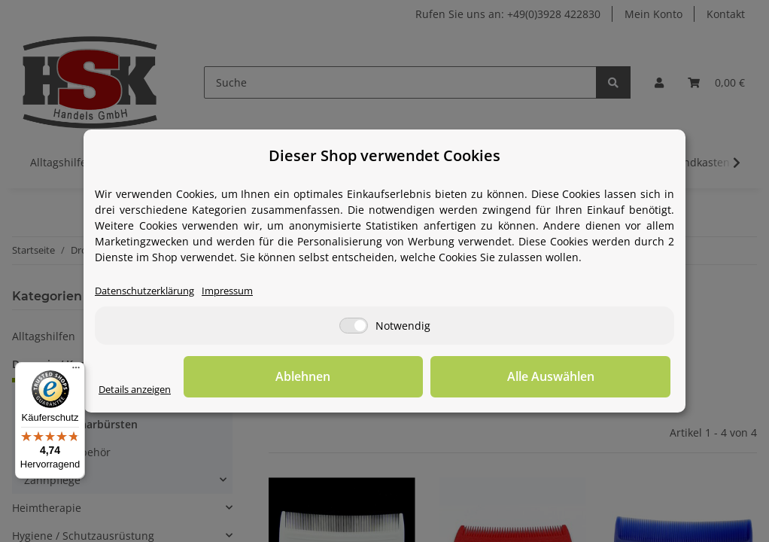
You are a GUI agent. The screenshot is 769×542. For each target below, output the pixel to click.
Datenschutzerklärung (151, 292)
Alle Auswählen (595, 377)
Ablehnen (437, 377)
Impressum (243, 292)
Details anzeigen (140, 390)
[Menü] (76, 371)
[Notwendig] (353, 326)
